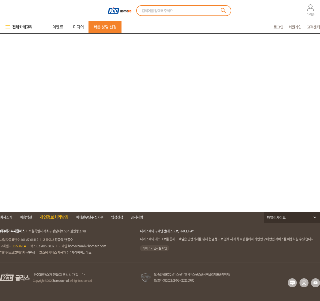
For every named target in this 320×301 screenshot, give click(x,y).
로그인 (279, 27)
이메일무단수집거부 (90, 217)
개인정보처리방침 (54, 217)
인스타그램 (304, 282)
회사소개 (6, 217)
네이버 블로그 (292, 282)
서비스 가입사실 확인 (154, 248)
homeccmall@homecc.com (87, 246)
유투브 (315, 282)
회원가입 (295, 27)
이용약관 (26, 217)
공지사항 (137, 217)
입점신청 (117, 217)
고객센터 (313, 27)
